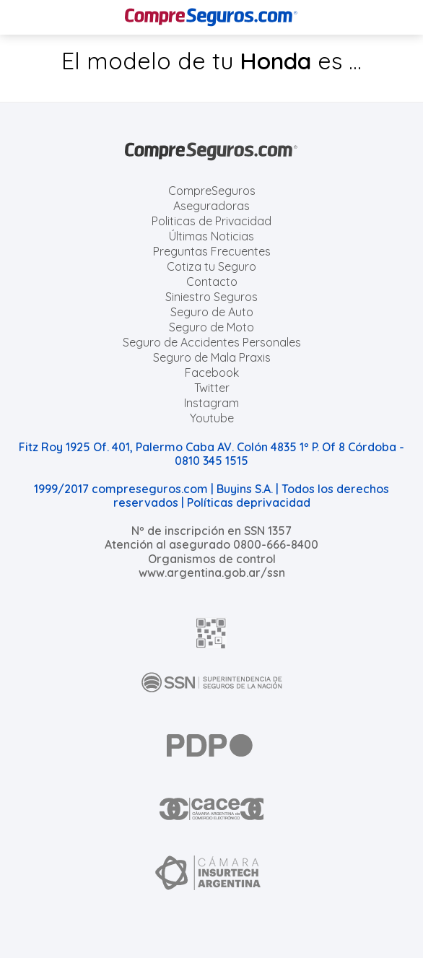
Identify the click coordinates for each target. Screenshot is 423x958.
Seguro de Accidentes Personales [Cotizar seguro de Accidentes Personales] (212, 342)
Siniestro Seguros (211, 296)
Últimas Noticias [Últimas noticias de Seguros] (211, 236)
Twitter (212, 387)
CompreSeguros (212, 190)
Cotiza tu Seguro (211, 266)
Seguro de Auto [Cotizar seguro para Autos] (211, 312)
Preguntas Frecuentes (212, 251)
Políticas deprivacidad (248, 502)
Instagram (211, 403)
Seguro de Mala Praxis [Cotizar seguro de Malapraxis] (212, 357)
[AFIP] (211, 633)
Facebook (212, 372)
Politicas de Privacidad (211, 221)
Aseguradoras (211, 206)
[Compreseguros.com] (211, 17)
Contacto (211, 281)
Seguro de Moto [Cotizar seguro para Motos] (211, 327)
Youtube (212, 418)
